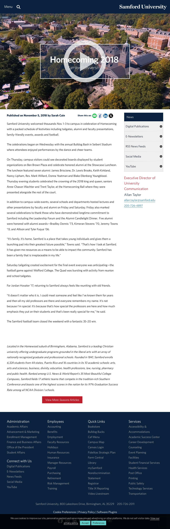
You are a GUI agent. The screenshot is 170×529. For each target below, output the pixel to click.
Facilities (134, 457)
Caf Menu (94, 437)
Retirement (54, 478)
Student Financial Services (144, 463)
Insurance (53, 457)
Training (52, 488)
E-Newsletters (134, 136)
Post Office (135, 473)
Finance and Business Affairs (24, 442)
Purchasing (54, 473)
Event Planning (137, 452)
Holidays (52, 447)
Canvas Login (96, 447)
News (130, 117)
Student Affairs (16, 452)
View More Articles (62, 400)
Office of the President (20, 447)
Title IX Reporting (98, 488)
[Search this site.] (18, 7)
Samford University (48, 504)
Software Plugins (107, 512)
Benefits (52, 432)
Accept (85, 522)
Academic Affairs (17, 426)
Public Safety (136, 483)
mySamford (95, 468)
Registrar (93, 483)
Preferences (99, 522)
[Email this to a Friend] (94, 115)
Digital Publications (137, 126)
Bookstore (94, 426)
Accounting (54, 426)
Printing (133, 478)
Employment (55, 437)
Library (92, 463)
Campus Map (96, 442)
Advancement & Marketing (23, 432)
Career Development (141, 442)
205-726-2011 (125, 504)
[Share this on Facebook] (100, 115)
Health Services (138, 468)
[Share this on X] (111, 115)
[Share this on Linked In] (105, 115)
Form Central (96, 457)
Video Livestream (98, 493)
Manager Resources (59, 463)
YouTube (131, 166)
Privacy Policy (86, 512)
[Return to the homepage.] (143, 10)
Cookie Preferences (64, 512)
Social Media (133, 156)
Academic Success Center (144, 437)
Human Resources (58, 452)
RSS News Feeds (136, 146)
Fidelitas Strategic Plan (101, 452)
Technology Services (141, 488)
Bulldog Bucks (96, 432)
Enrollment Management (22, 437)
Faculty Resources (58, 442)
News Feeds (14, 476)
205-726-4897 (133, 205)
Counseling (135, 447)
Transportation (137, 493)
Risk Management (58, 483)
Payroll (51, 468)
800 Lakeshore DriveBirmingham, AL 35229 (87, 504)
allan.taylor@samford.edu (139, 200)
